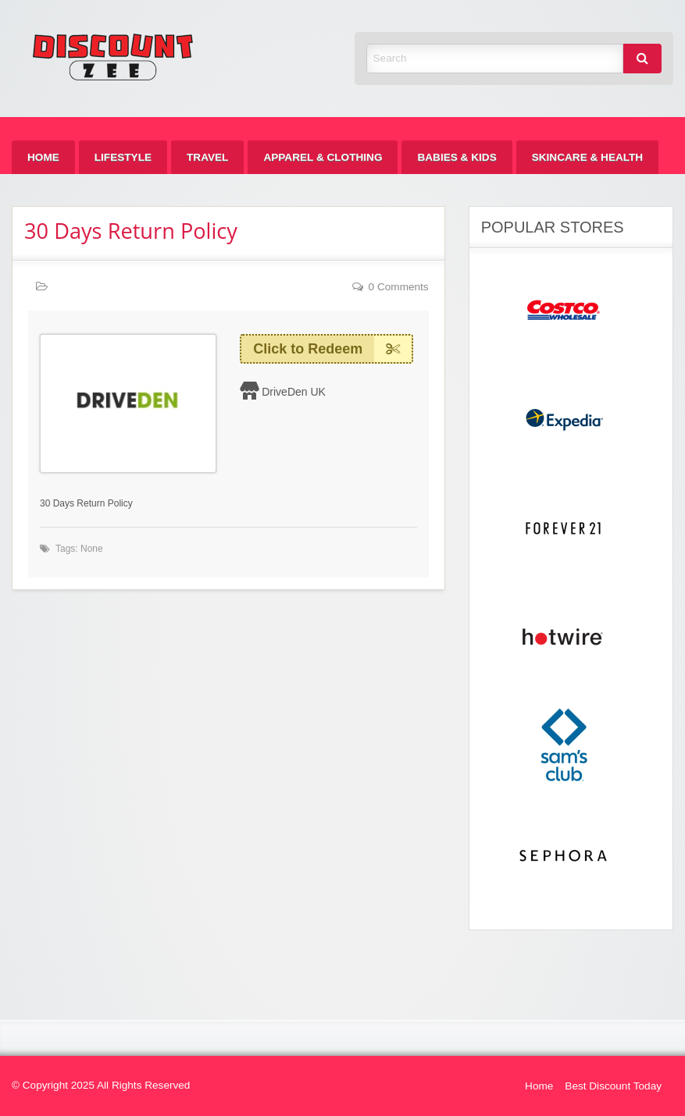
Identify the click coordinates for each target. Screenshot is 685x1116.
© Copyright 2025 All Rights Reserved (101, 1085)
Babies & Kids (456, 157)
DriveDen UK (294, 392)
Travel (207, 157)
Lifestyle (123, 157)
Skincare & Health (587, 157)
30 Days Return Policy (130, 230)
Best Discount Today (613, 1086)
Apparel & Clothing (322, 157)
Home (43, 157)
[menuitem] (43, 157)
